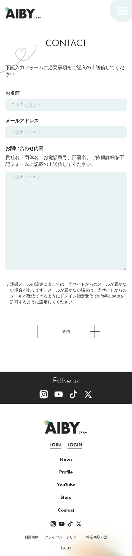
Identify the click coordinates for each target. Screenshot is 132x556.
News (66, 459)
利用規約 (31, 537)
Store (66, 497)
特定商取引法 (97, 537)
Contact (66, 510)
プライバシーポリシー (62, 537)
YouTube (66, 485)
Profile (66, 472)
